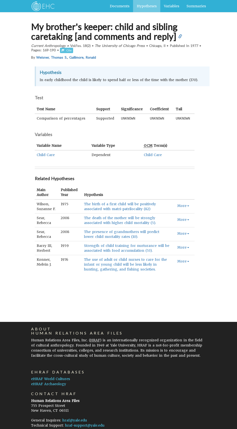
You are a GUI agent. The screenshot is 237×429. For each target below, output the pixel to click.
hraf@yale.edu (74, 420)
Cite (66, 50)
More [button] (183, 205)
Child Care (46, 154)
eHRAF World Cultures (50, 379)
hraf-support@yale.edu (84, 425)
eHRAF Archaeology (48, 384)
